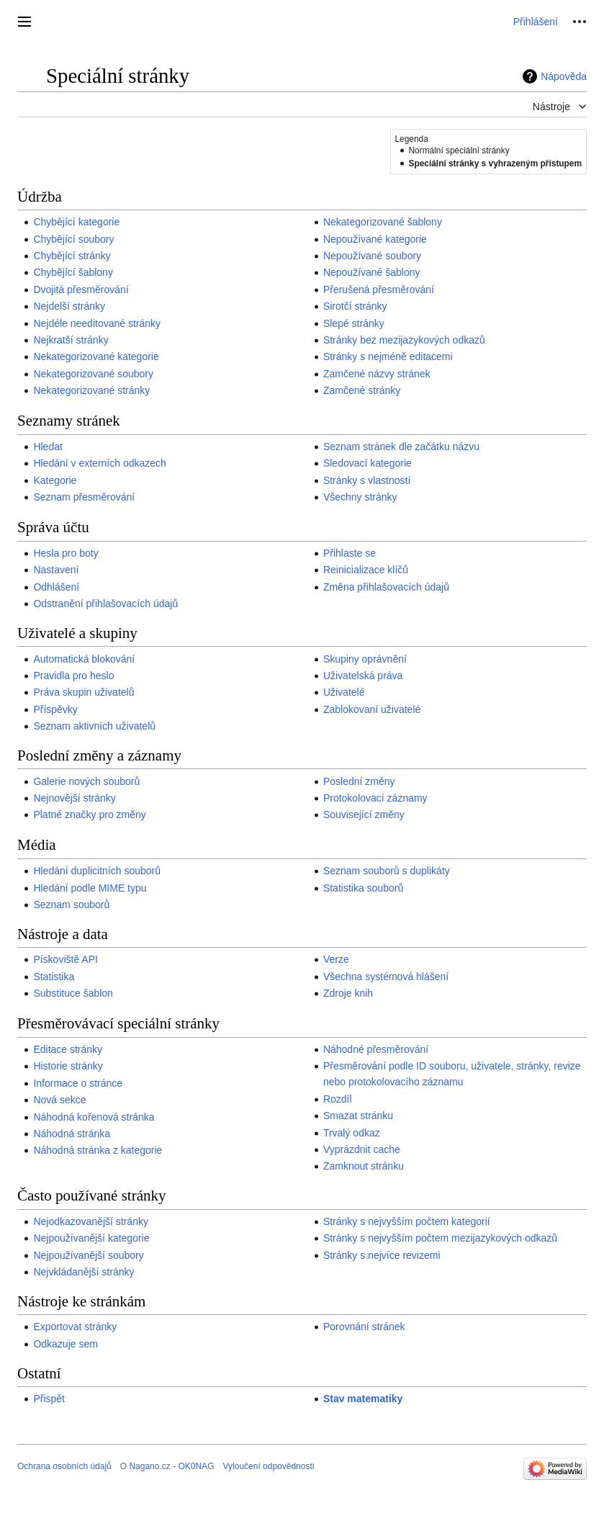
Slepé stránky (353, 323)
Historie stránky (67, 1066)
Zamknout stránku (363, 1166)
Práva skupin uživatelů (83, 692)
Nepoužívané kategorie (375, 239)
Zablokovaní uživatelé (371, 709)
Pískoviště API (65, 959)
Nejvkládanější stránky (83, 1272)
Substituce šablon (73, 993)
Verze (336, 959)
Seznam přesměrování (84, 497)
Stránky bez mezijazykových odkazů (404, 340)
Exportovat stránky (75, 1326)
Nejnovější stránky (74, 798)
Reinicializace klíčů (365, 569)
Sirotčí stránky (355, 306)
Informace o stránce (77, 1083)
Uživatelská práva (363, 675)
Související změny (364, 814)
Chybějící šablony (73, 272)
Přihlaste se (349, 553)
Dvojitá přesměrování (80, 289)
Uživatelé (344, 692)
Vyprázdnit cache (361, 1149)
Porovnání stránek (364, 1326)
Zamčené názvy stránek (377, 374)
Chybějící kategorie (76, 222)
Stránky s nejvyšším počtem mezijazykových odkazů (440, 1238)
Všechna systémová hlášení (386, 976)
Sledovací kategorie (367, 463)
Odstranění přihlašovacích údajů (105, 603)
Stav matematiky (363, 1398)
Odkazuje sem (65, 1344)
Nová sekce (59, 1099)
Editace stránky (67, 1049)
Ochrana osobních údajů (64, 1466)
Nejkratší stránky (70, 340)
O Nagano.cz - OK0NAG (167, 1466)
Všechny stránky (360, 497)
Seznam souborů (71, 904)
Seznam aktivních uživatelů (94, 726)
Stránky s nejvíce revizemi (382, 1255)
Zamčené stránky (361, 390)
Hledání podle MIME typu (89, 888)
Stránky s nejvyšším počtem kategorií (406, 1221)
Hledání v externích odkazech (99, 463)
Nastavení (55, 569)
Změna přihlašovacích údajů (386, 587)
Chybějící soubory (73, 239)
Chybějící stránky (71, 255)
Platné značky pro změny (89, 814)
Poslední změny (359, 781)
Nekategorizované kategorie (95, 356)
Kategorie (54, 480)
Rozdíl (337, 1099)
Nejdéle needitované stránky (97, 323)
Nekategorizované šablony (382, 222)
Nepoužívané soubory (372, 255)
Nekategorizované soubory (93, 374)
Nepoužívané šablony (371, 272)
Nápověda (564, 76)
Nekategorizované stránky (91, 390)
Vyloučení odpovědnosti (268, 1466)
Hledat (47, 446)
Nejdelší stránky (69, 306)
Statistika (53, 976)
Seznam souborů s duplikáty (386, 870)
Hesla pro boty (65, 553)
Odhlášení (56, 587)
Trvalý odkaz (351, 1133)
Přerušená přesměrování (378, 289)
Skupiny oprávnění (365, 659)
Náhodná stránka (71, 1133)
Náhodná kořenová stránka (93, 1117)
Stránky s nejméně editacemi (388, 356)
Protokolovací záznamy (375, 798)
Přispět (49, 1398)
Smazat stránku (358, 1115)
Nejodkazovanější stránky (90, 1221)
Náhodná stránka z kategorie (97, 1150)
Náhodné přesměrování (375, 1049)
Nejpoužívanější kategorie (91, 1238)
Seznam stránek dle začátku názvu (401, 446)
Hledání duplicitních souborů (97, 870)
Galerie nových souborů (86, 781)
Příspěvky (55, 709)
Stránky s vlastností (366, 480)
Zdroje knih (348, 993)
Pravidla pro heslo (73, 675)
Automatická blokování (84, 659)
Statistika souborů (363, 888)
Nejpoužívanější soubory (88, 1255)
